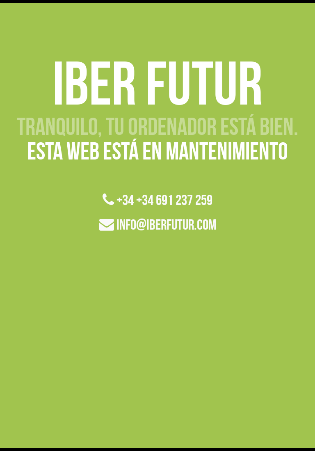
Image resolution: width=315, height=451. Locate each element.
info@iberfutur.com (157, 224)
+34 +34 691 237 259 (157, 200)
